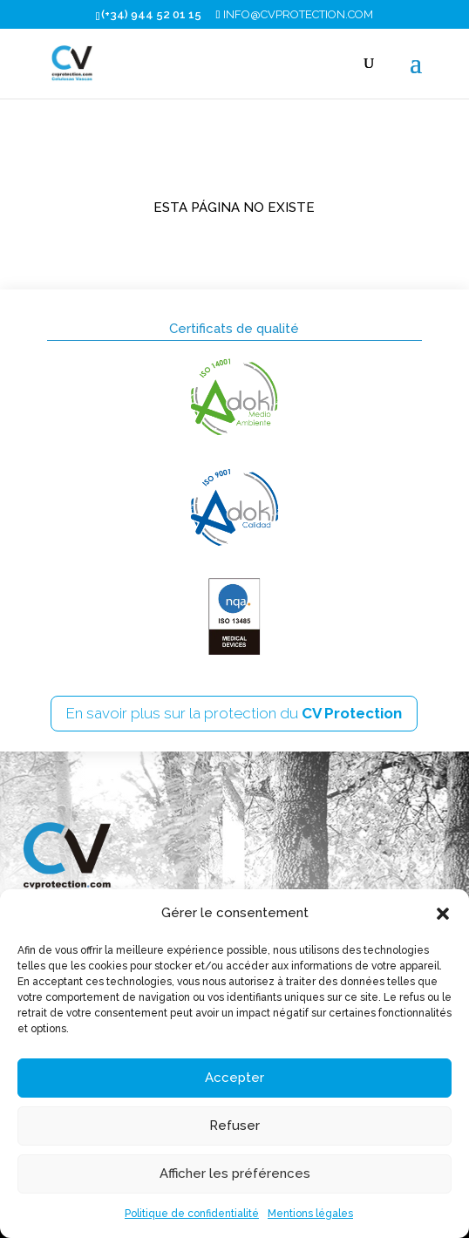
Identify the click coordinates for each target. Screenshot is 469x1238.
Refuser (234, 1125)
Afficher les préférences (235, 1173)
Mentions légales (310, 1213)
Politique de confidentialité (192, 1213)
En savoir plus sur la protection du (234, 713)
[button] (443, 913)
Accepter (234, 1077)
